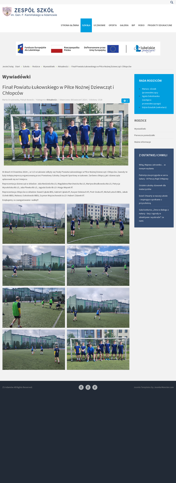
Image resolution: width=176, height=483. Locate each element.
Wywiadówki (140, 128)
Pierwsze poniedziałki (144, 135)
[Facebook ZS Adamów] (81, 387)
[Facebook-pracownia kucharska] (94, 387)
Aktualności (51, 99)
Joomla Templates (142, 387)
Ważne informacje (142, 142)
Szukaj (172, 2)
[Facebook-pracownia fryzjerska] (88, 387)
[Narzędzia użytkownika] (125, 100)
